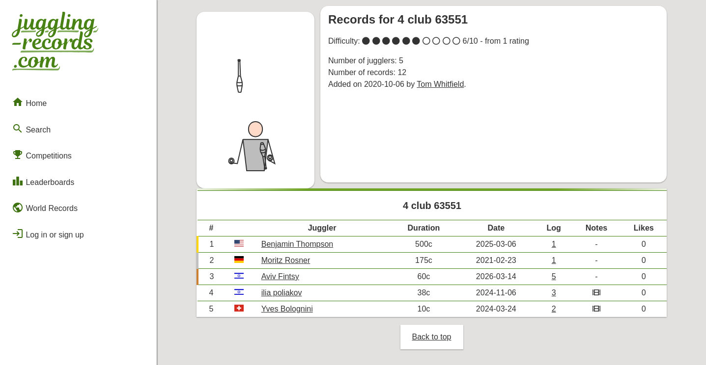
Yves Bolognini (287, 309)
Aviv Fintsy (280, 276)
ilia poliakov (281, 292)
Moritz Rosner (286, 260)
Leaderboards (43, 181)
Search (31, 128)
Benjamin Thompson (297, 244)
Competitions (42, 154)
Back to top (431, 337)
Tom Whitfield (440, 84)
